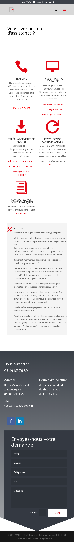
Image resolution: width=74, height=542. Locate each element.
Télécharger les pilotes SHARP (21, 161)
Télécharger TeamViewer (52, 104)
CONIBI (52, 164)
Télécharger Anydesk (52, 109)
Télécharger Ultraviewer (52, 114)
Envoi (57, 526)
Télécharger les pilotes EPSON (21, 166)
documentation (21, 213)
